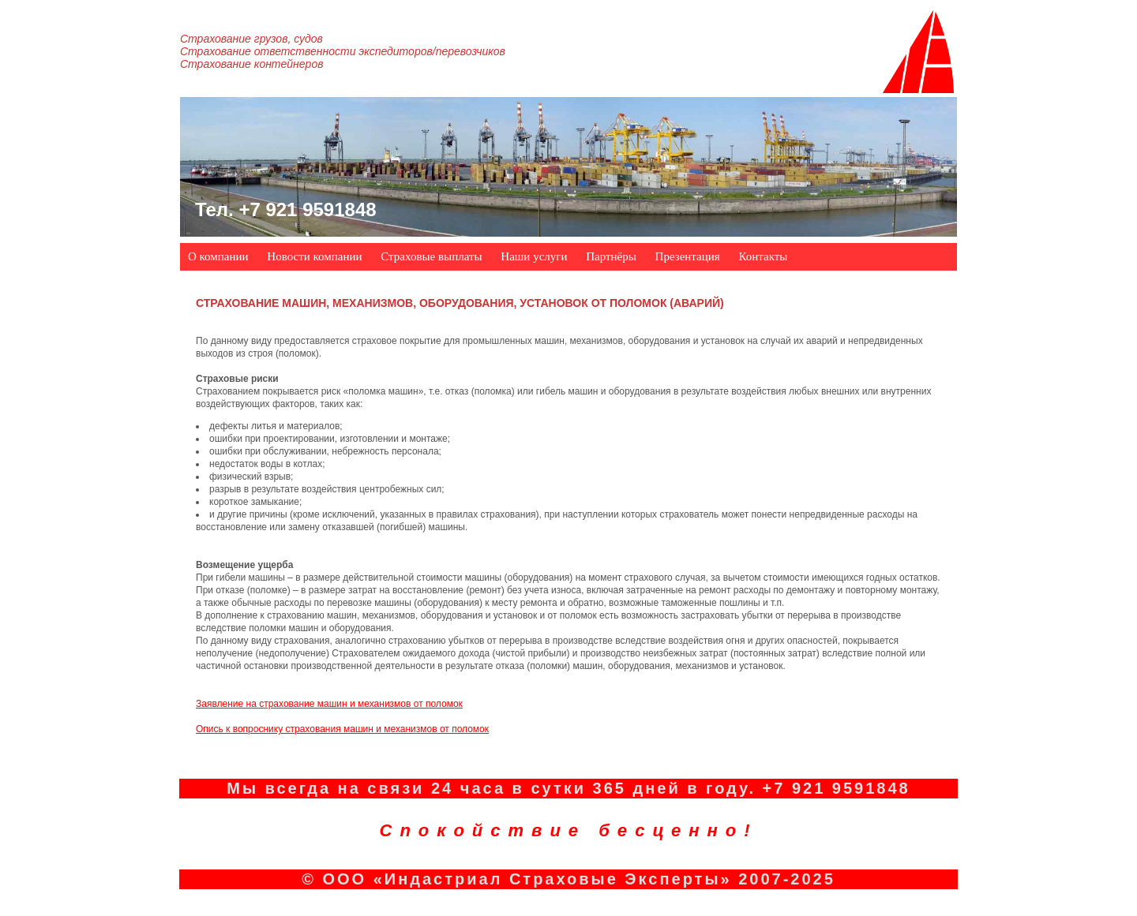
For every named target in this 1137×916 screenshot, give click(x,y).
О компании (218, 256)
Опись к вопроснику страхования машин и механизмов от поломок (342, 729)
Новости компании (314, 256)
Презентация (687, 256)
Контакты (762, 256)
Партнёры (611, 256)
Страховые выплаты (431, 256)
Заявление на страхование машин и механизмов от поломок (329, 703)
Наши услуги (534, 256)
